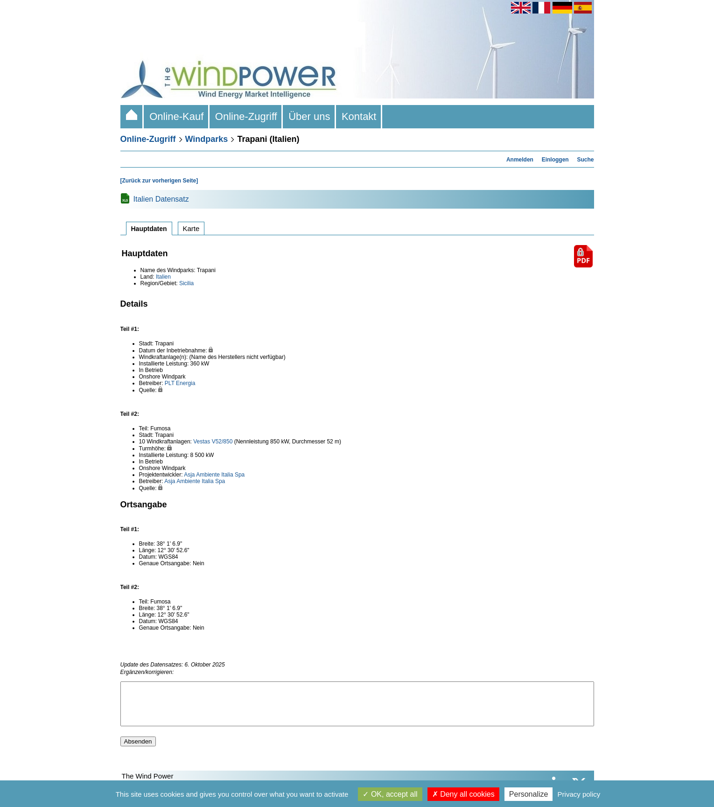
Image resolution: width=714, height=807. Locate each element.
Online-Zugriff (246, 116)
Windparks (206, 139)
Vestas (201, 441)
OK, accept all (390, 794)
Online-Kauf (177, 116)
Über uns (309, 116)
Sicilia (186, 283)
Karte (191, 228)
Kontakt (359, 116)
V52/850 (222, 441)
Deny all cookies (463, 794)
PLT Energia (180, 383)
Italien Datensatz (161, 199)
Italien (163, 277)
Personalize (528, 794)
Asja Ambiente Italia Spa (214, 474)
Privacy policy (579, 794)
